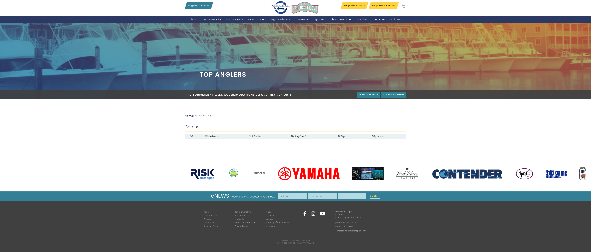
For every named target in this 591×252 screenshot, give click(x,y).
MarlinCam (240, 215)
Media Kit (239, 219)
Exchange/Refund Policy (278, 222)
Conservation (210, 215)
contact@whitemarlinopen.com (350, 230)
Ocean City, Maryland (304, 243)
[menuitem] (193, 19)
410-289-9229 (350, 222)
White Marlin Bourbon (245, 222)
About (206, 211)
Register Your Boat (199, 5)
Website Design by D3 (286, 243)
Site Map (270, 226)
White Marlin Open (303, 240)
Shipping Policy (211, 226)
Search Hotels (369, 94)
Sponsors (271, 215)
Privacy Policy (241, 226)
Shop (268, 211)
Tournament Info (243, 211)
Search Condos (394, 94)
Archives (270, 219)
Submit (375, 195)
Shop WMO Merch (354, 5)
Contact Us (209, 222)
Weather (208, 219)
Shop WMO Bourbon (383, 5)
